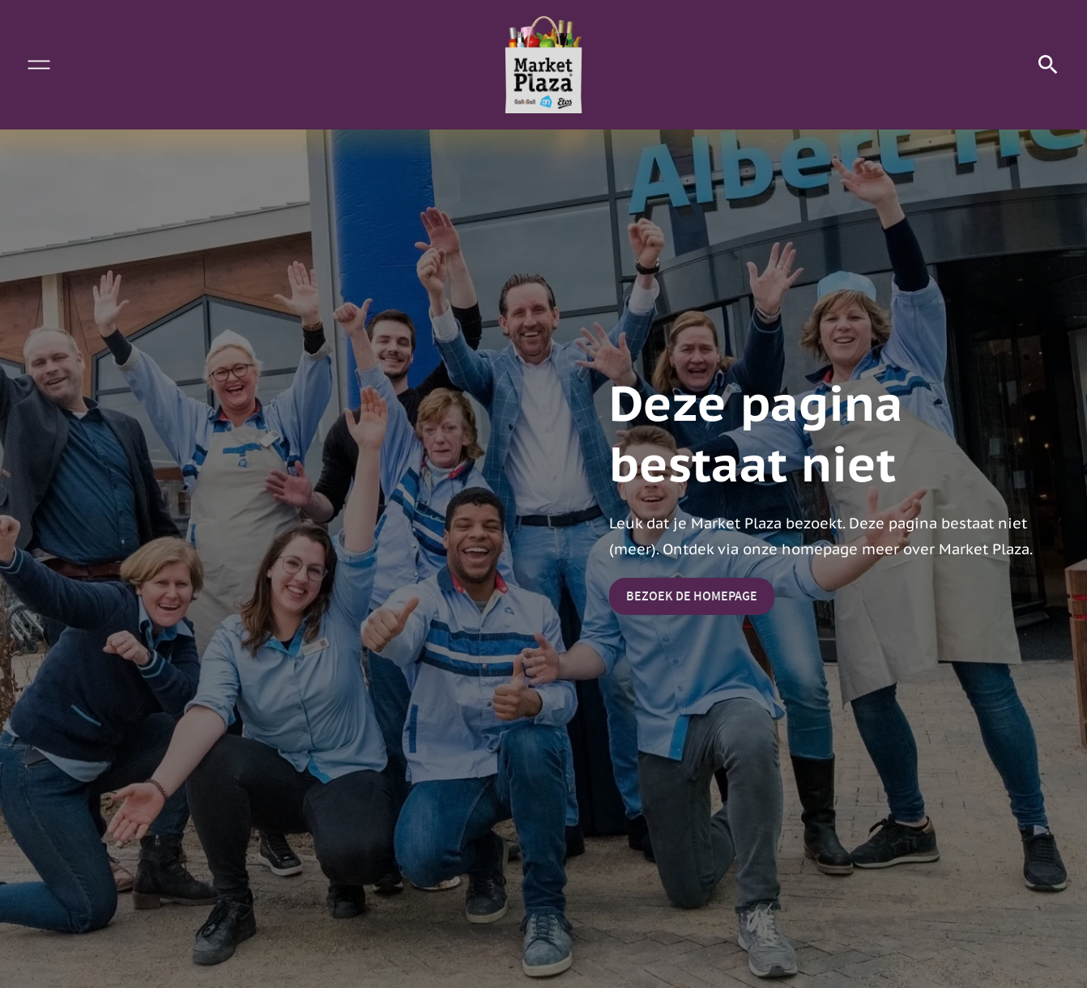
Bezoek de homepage (691, 595)
